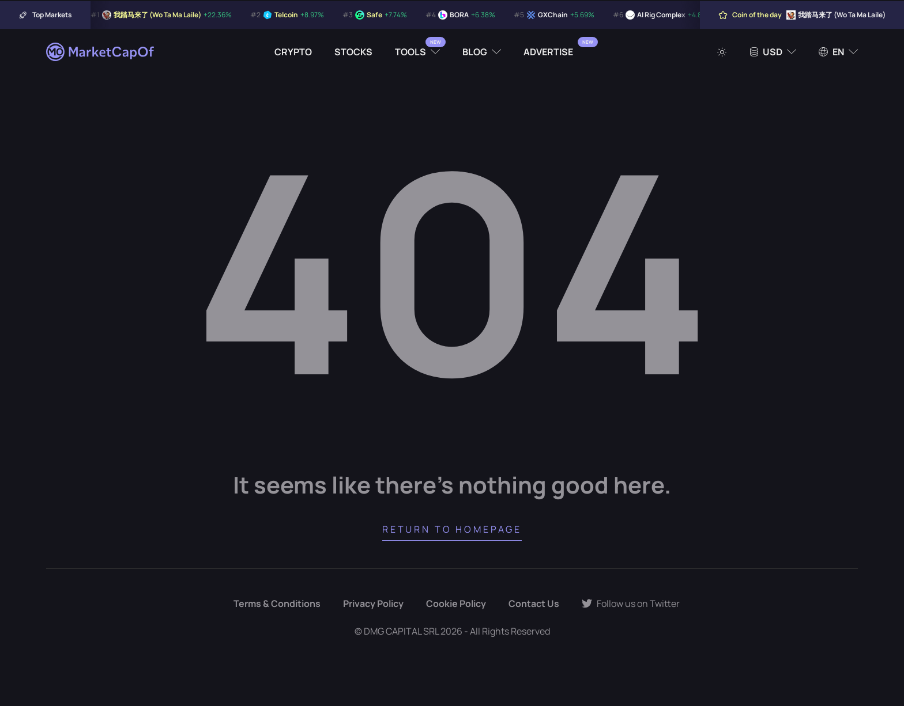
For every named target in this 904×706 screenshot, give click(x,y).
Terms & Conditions (277, 603)
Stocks (353, 51)
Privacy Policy (373, 603)
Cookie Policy (456, 603)
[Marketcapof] (101, 52)
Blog (474, 51)
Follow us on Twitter (631, 603)
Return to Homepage (452, 529)
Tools (410, 51)
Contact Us (533, 603)
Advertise (548, 51)
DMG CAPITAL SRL (401, 631)
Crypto (293, 51)
